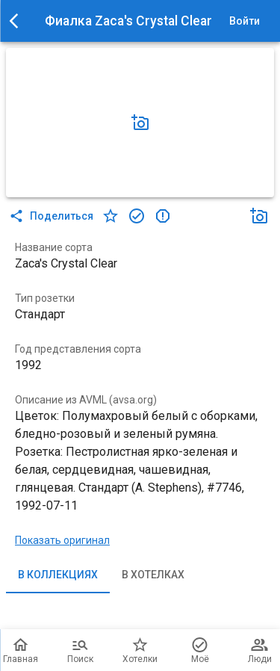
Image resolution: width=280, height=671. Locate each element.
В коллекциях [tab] (58, 575)
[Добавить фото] (140, 122)
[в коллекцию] (136, 216)
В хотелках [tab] (153, 575)
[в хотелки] (110, 216)
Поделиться (52, 216)
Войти (244, 21)
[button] (140, 122)
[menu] (18, 21)
